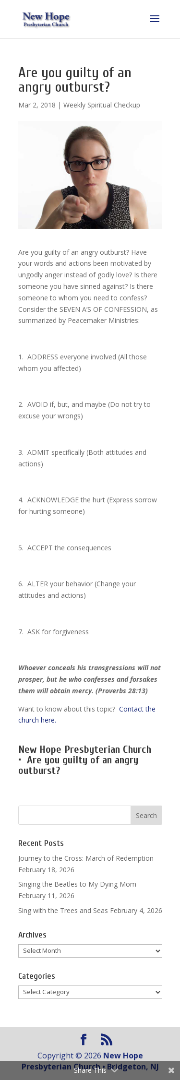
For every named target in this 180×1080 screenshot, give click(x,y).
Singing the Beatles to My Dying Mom (77, 884)
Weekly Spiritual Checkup (101, 104)
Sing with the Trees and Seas (63, 910)
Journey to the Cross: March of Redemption (86, 858)
